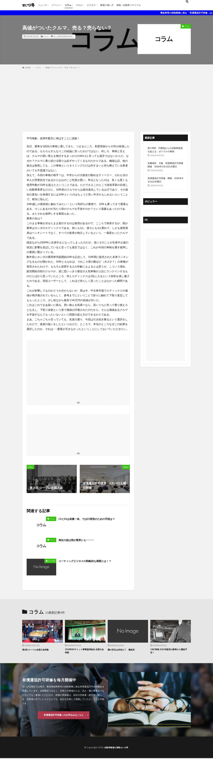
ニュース (42, 5)
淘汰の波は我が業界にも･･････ (79, 540)
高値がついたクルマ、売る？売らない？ (62, 67)
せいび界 (51, 561)
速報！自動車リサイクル (128, 5)
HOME (28, 67)
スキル (79, 5)
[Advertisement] (106, 100)
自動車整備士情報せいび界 (116, 748)
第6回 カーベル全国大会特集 (38, 649)
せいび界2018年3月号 (62, 36)
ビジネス (91, 5)
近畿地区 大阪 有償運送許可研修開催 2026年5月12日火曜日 (165, 165)
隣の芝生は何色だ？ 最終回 (124, 649)
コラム (68, 5)
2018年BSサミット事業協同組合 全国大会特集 (85, 651)
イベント (55, 5)
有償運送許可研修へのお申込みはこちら (64, 715)
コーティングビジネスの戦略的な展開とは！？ (89, 561)
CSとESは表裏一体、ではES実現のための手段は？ (91, 518)
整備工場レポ (106, 5)
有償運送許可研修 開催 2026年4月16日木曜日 (165, 180)
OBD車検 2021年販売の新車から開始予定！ (170, 651)
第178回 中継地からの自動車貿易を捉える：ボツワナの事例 (165, 150)
